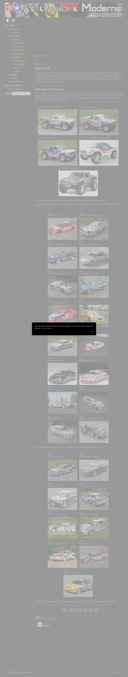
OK (92, 331)
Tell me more (46, 328)
